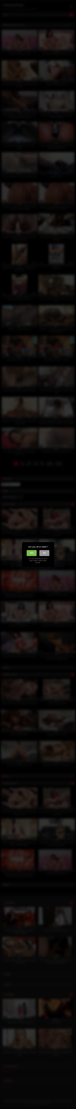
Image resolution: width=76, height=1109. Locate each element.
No (44, 553)
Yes (31, 553)
